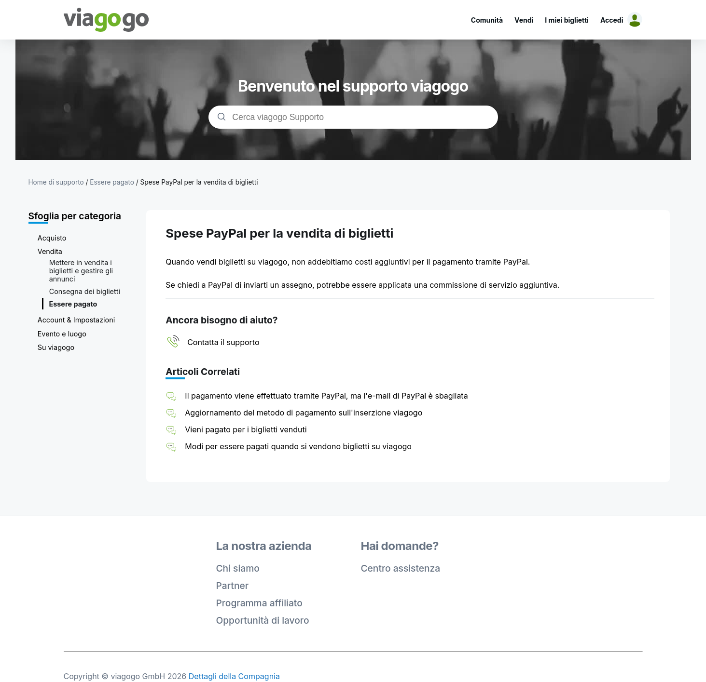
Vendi (523, 20)
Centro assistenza (401, 568)
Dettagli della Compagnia (234, 676)
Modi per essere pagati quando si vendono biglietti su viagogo (298, 446)
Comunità (487, 20)
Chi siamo (238, 568)
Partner (232, 585)
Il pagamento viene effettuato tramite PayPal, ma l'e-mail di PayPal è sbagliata (326, 396)
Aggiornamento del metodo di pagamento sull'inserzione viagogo (303, 412)
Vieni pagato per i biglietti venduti (245, 429)
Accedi (611, 20)
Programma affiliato (259, 603)
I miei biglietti (567, 20)
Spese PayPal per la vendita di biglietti (199, 182)
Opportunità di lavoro (262, 620)
